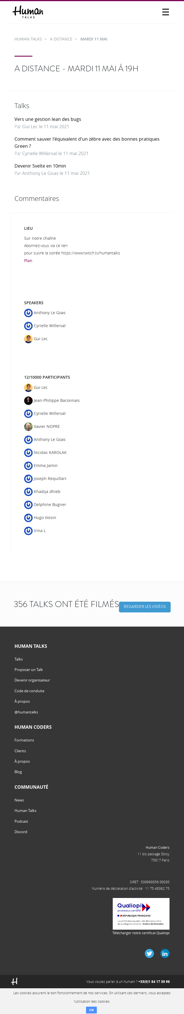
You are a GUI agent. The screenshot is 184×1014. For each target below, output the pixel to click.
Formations (24, 740)
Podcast (21, 821)
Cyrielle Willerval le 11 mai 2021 (55, 153)
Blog (18, 771)
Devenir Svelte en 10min (40, 166)
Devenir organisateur (32, 680)
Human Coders (158, 847)
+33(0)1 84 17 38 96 (154, 981)
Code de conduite (29, 690)
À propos (22, 701)
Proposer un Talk (28, 669)
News (19, 800)
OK (91, 1010)
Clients (20, 750)
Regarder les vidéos (145, 606)
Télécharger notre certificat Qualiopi (141, 933)
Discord (20, 831)
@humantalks (26, 712)
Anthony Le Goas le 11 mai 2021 (56, 173)
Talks (18, 659)
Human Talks (25, 810)
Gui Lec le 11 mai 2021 (45, 126)
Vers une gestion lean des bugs (47, 119)
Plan (28, 260)
